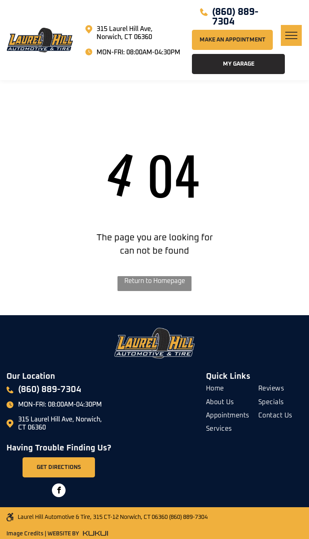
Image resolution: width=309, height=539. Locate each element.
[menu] (291, 35)
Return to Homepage (154, 281)
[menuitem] (235, 387)
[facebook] (59, 491)
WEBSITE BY (63, 534)
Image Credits (24, 534)
